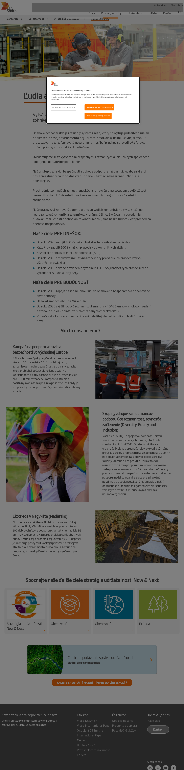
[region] (93, 100)
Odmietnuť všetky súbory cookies (99, 107)
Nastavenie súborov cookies (63, 107)
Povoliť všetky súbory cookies (98, 116)
